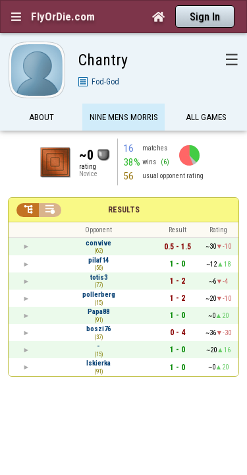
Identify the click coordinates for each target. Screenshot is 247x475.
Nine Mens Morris (124, 94)
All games (206, 94)
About (41, 94)
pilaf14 (98, 237)
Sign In (205, 17)
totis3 (98, 254)
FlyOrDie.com (63, 16)
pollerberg (98, 271)
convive (98, 220)
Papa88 (98, 288)
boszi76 (98, 305)
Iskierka (98, 340)
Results (124, 186)
